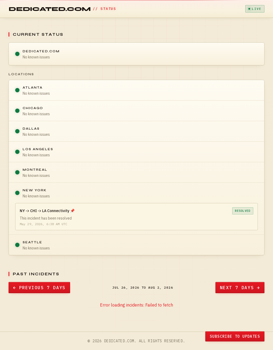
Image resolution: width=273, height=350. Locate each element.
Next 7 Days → (240, 287)
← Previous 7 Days (39, 287)
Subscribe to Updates (235, 336)
